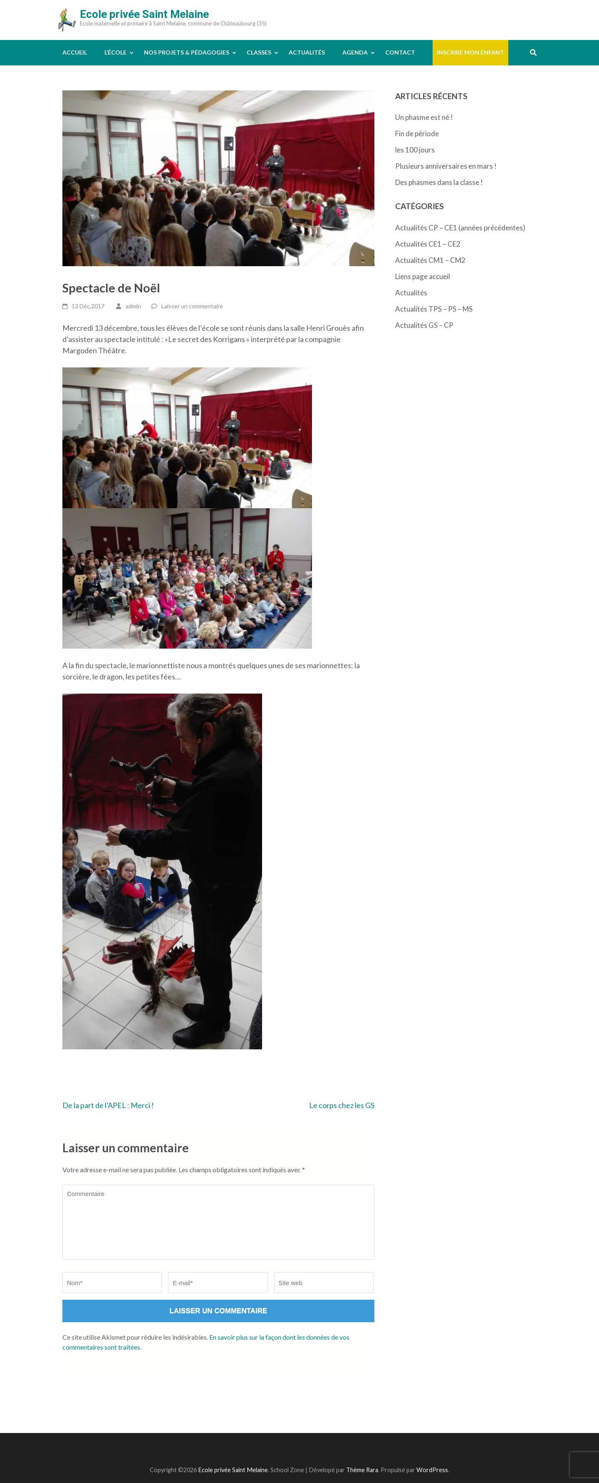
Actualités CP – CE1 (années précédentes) (460, 227)
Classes (259, 52)
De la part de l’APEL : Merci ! (108, 1105)
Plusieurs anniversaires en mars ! (446, 166)
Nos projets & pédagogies (186, 52)
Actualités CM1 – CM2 (430, 260)
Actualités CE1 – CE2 (427, 244)
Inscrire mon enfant (470, 52)
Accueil (74, 52)
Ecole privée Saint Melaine (144, 14)
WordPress (432, 1469)
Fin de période (417, 133)
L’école (115, 52)
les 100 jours (415, 149)
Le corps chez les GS (341, 1105)
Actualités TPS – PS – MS (434, 309)
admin (133, 306)
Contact (400, 52)
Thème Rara (362, 1469)
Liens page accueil (422, 276)
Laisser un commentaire (192, 306)
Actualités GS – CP (424, 325)
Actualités (307, 52)
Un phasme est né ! (424, 117)
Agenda (355, 52)
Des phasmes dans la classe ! (439, 182)
